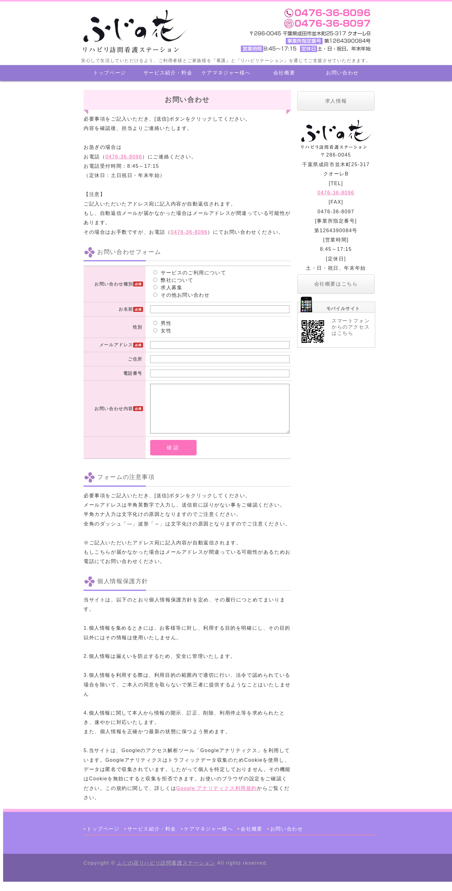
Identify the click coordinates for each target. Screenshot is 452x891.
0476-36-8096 (123, 156)
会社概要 (284, 72)
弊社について (173, 280)
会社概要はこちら (336, 283)
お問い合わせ (342, 72)
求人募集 (167, 287)
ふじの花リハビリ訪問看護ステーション (166, 872)
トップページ (109, 72)
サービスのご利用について (189, 272)
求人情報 (336, 101)
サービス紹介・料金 (167, 72)
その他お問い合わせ (181, 295)
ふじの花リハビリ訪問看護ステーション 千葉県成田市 (133, 31)
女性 (162, 330)
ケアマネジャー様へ (226, 72)
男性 (162, 323)
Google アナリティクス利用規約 (216, 797)
